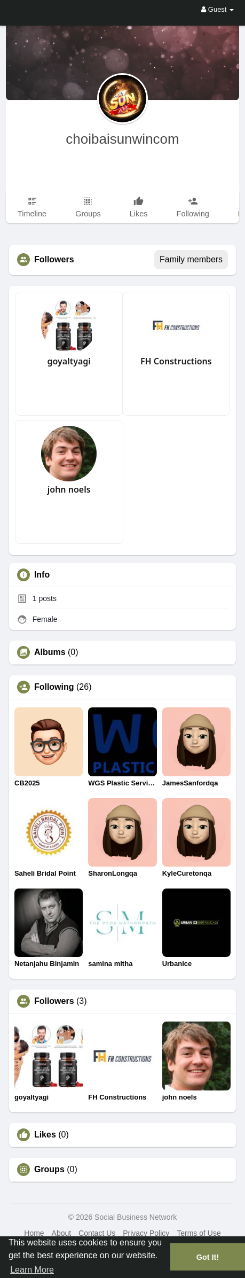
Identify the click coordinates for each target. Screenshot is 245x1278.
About (62, 1233)
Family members (191, 259)
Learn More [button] (32, 1269)
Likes (45, 1135)
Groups (49, 1169)
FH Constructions (176, 361)
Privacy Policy (146, 1233)
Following (54, 687)
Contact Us (96, 1233)
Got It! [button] (207, 1257)
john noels (69, 489)
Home (34, 1233)
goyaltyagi (68, 361)
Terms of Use (198, 1233)
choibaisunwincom (122, 139)
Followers (54, 1001)
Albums (50, 652)
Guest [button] (217, 9)
